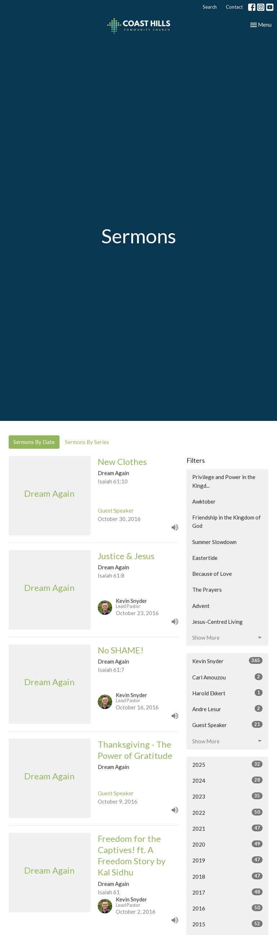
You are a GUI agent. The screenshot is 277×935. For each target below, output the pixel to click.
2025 (227, 764)
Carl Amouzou (227, 676)
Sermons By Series (87, 442)
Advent (201, 606)
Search (210, 7)
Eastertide (204, 558)
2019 (227, 860)
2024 (227, 780)
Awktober (204, 501)
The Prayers (207, 589)
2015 (227, 923)
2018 (227, 876)
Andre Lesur (227, 708)
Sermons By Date (34, 442)
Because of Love (212, 573)
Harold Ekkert (227, 692)
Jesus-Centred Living (217, 621)
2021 (227, 828)
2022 (227, 812)
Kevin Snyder (227, 660)
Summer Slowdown (214, 542)
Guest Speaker (227, 724)
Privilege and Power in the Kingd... (223, 481)
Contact (234, 7)
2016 (227, 908)
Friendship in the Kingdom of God (226, 521)
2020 (227, 844)
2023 (227, 796)
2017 (227, 892)
